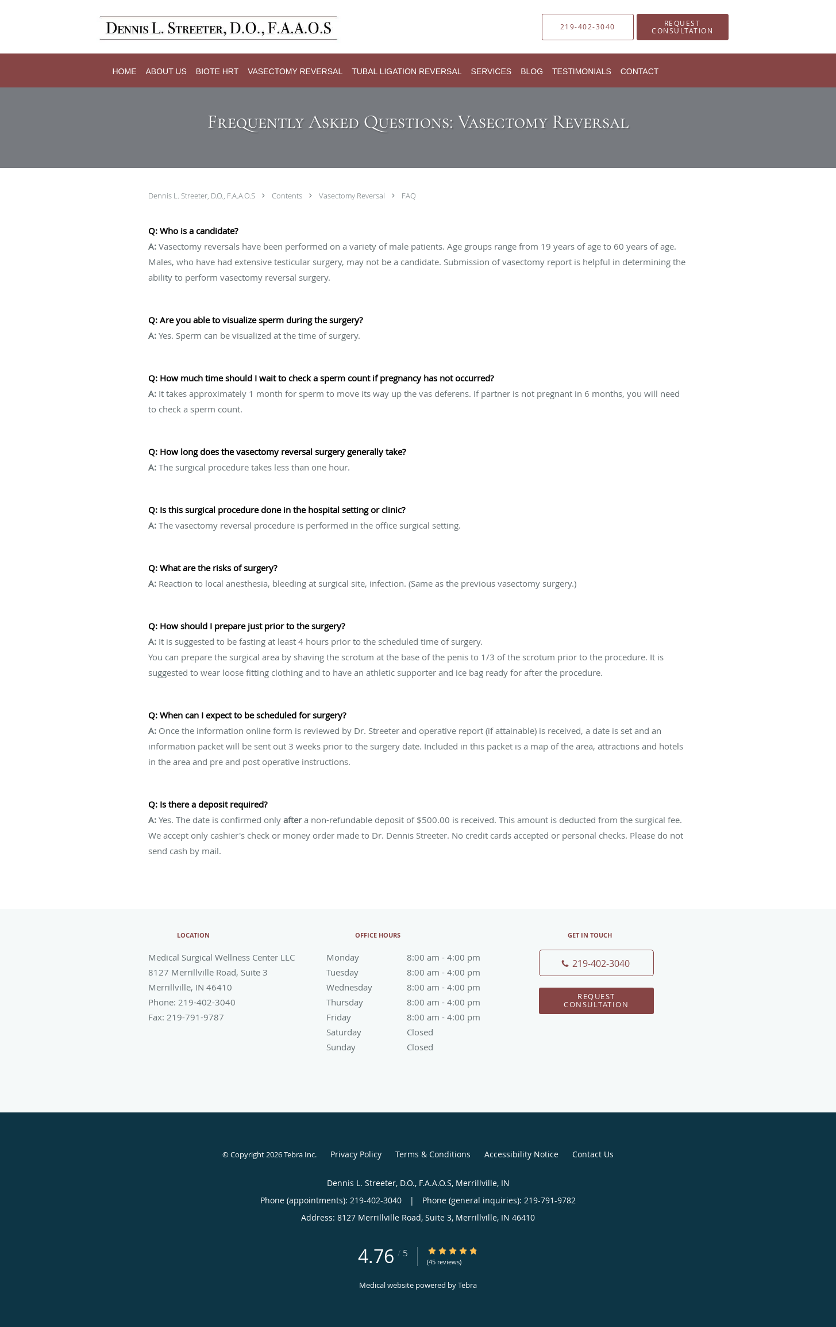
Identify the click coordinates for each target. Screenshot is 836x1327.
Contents (288, 195)
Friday (415, 1016)
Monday (415, 957)
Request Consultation (596, 1000)
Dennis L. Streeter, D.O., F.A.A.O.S (202, 195)
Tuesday (415, 972)
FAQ (409, 195)
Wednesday (415, 987)
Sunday (415, 1046)
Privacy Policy (356, 1154)
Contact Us (593, 1154)
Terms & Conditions (433, 1154)
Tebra (467, 1285)
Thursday (415, 1002)
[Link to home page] (205, 26)
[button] (683, 27)
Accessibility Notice (521, 1154)
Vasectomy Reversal (353, 195)
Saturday (415, 1031)
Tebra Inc (299, 1154)
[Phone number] (596, 963)
